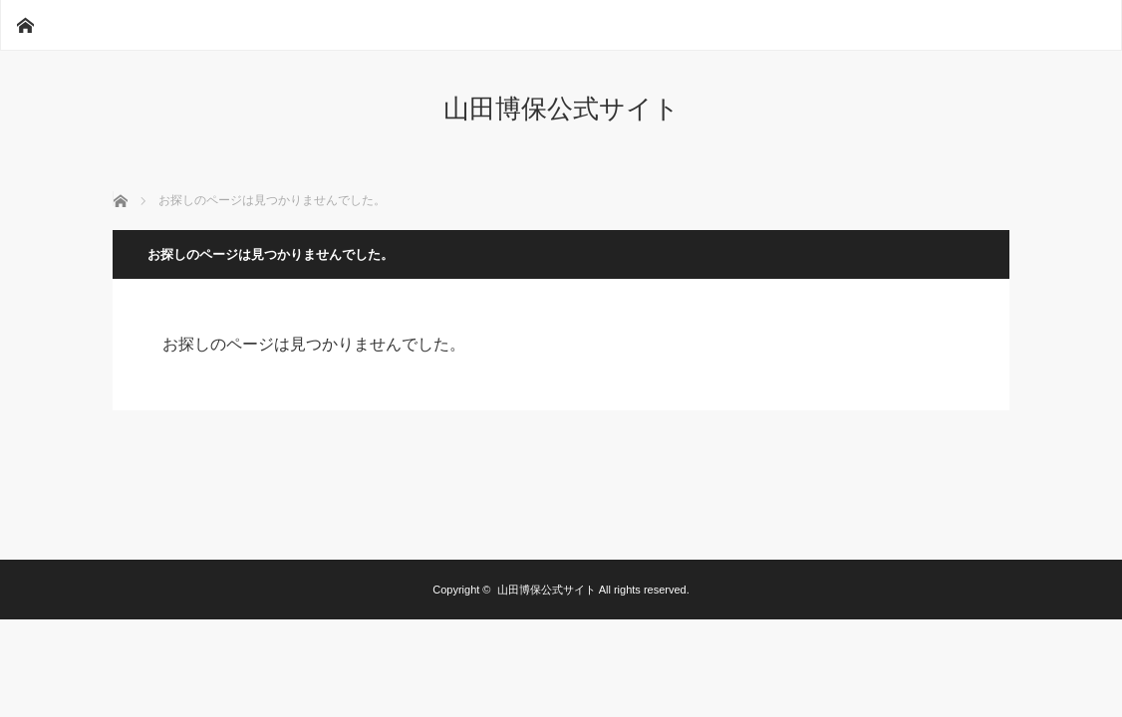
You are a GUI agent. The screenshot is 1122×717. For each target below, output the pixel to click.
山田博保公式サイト (561, 108)
